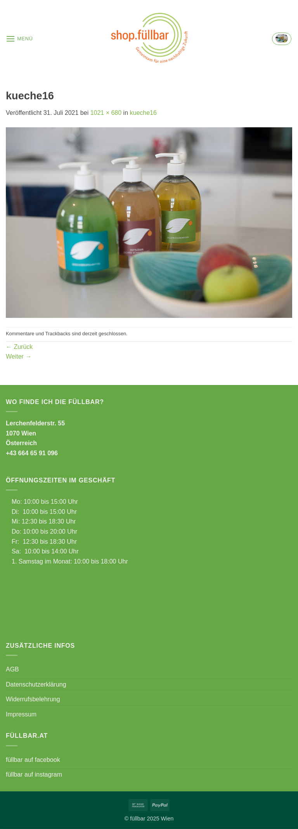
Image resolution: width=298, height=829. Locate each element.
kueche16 (143, 112)
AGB (12, 669)
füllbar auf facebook (33, 759)
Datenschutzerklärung (36, 684)
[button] (19, 38)
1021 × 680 (106, 112)
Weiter (18, 356)
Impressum (21, 714)
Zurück (19, 346)
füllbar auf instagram (34, 774)
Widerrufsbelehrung (33, 699)
